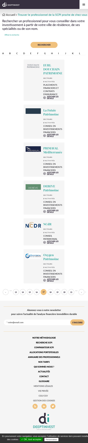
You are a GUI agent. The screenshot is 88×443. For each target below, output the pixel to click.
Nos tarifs (44, 362)
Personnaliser (51, 439)
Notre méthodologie (44, 338)
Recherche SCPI (44, 342)
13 (16, 292)
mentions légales (43, 386)
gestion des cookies (44, 400)
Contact (44, 376)
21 (71, 292)
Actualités (44, 371)
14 (23, 292)
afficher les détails (53, 97)
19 (57, 292)
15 (30, 292)
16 (37, 292)
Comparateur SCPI (44, 347)
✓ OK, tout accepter (31, 439)
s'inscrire (77, 322)
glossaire (44, 381)
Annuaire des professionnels (44, 357)
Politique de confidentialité (71, 439)
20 (64, 292)
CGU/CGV (43, 396)
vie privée (43, 391)
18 (50, 292)
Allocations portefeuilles (44, 352)
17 (44, 292)
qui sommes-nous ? (44, 367)
